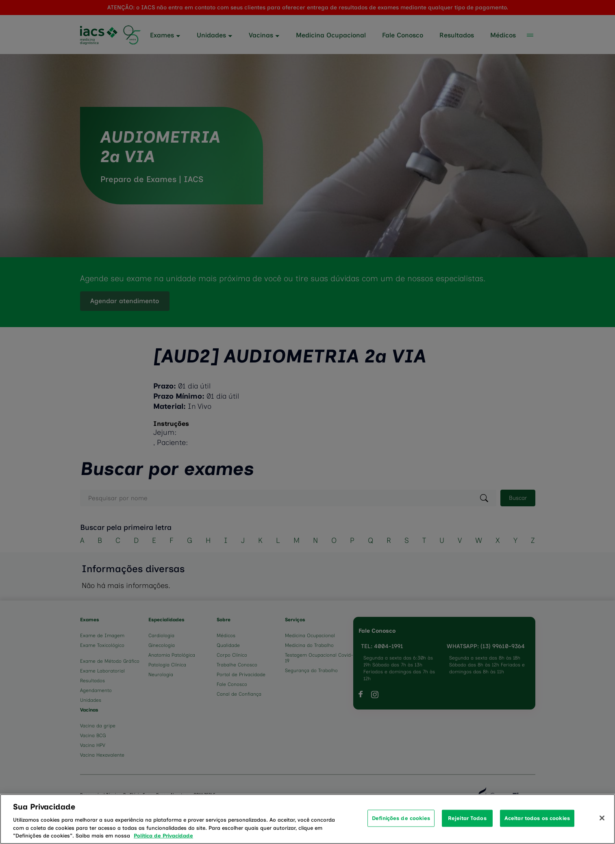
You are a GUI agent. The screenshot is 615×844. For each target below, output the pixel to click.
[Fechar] (602, 828)
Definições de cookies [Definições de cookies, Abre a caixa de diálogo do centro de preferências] (401, 828)
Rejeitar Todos (467, 828)
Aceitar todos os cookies (537, 828)
